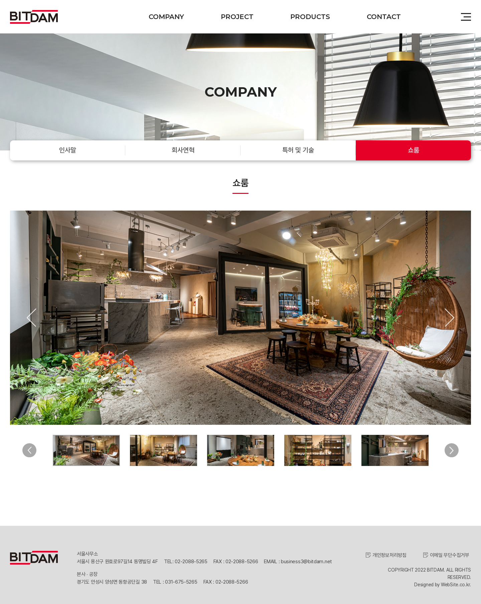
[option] (240, 318)
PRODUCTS (310, 17)
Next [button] (449, 318)
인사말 (67, 150)
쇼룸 (413, 150)
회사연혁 (183, 150)
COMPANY (166, 17)
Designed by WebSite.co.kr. (442, 583)
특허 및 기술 (298, 150)
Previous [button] (31, 318)
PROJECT (237, 17)
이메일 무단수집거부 (449, 554)
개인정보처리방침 (389, 554)
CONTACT (384, 17)
